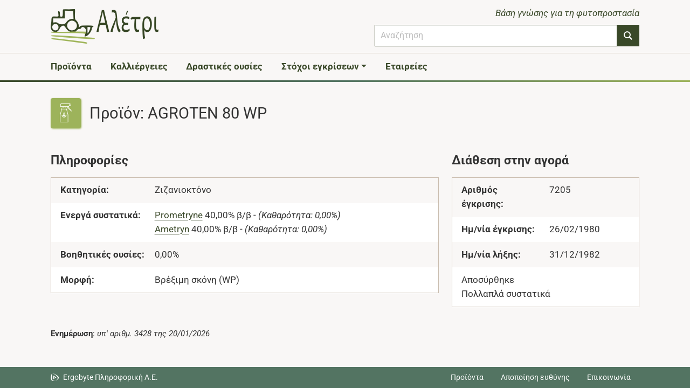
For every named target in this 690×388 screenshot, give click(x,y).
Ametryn (172, 229)
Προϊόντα (71, 66)
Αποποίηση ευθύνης (535, 377)
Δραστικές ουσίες (224, 66)
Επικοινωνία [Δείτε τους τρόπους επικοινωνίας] (609, 377)
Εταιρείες (406, 66)
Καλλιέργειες (139, 66)
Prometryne (179, 215)
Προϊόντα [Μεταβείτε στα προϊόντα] (467, 377)
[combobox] (496, 35)
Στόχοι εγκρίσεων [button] (320, 66)
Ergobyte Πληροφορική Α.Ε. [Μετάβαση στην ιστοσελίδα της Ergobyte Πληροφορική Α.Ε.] (110, 377)
